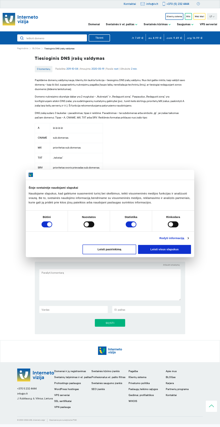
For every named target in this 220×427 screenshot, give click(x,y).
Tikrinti (99, 38)
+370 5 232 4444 (27, 391)
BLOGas (36, 48)
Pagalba (133, 374)
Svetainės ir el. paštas (120, 24)
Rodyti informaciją (171, 238)
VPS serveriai (208, 24)
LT (212, 17)
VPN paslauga (62, 410)
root (116, 69)
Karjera (170, 386)
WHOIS (133, 404)
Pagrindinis (22, 48)
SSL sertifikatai (62, 404)
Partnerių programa (177, 392)
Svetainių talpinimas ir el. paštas (72, 380)
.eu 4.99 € (155, 38)
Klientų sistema (166, 16)
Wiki (183, 16)
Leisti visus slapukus (164, 249)
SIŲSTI (110, 325)
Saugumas (183, 24)
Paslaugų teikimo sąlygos (143, 392)
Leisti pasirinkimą (109, 249)
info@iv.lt (152, 4)
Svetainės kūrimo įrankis (105, 374)
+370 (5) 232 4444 (177, 4)
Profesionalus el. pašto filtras (108, 380)
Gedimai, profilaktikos (141, 398)
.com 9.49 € (174, 38)
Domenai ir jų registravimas (70, 374)
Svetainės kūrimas (156, 24)
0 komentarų (43, 69)
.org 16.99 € (195, 38)
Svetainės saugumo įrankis (106, 386)
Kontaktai (130, 4)
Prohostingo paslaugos (67, 386)
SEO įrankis (98, 392)
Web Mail (198, 16)
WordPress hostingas (66, 392)
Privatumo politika (139, 386)
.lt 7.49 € (137, 38)
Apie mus (171, 374)
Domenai (94, 24)
